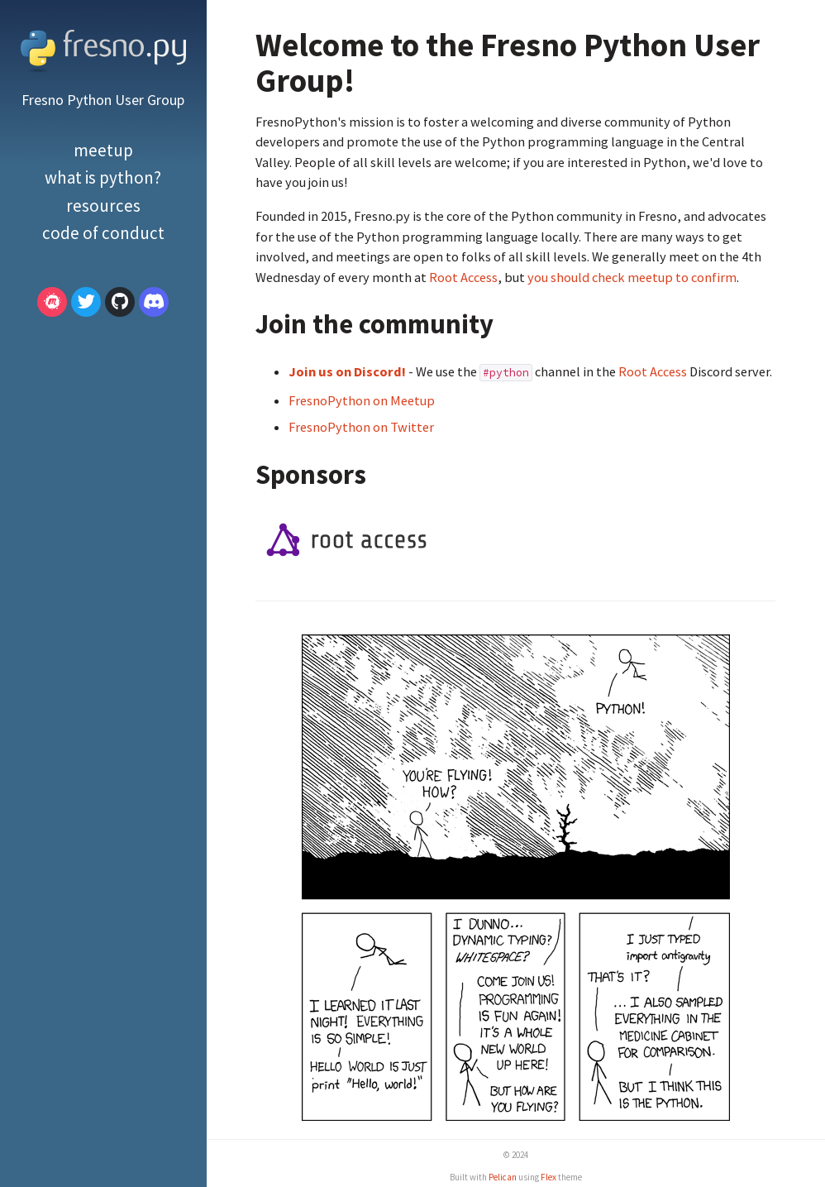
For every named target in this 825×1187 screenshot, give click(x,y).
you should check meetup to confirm (632, 277)
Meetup (103, 150)
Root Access (463, 277)
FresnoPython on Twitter (361, 427)
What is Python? (103, 177)
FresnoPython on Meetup (362, 400)
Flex (548, 1177)
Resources (103, 205)
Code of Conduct (103, 233)
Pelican (503, 1177)
